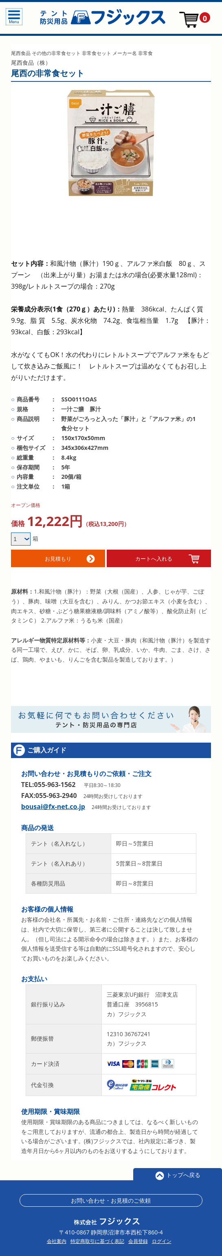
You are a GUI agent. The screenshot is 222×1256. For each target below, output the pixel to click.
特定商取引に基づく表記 (97, 1237)
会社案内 (56, 1237)
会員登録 (138, 1237)
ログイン (161, 1237)
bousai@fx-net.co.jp (53, 802)
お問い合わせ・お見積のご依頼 (111, 1196)
